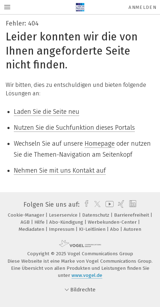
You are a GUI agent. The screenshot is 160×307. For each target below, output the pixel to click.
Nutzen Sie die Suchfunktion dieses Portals (74, 128)
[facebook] (84, 204)
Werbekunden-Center (113, 222)
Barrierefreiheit (132, 215)
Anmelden (142, 7)
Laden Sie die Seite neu (46, 112)
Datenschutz (96, 215)
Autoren (132, 229)
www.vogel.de (87, 275)
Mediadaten (32, 229)
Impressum (62, 229)
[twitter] (95, 204)
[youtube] (108, 204)
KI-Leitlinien (93, 229)
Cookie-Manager (27, 215)
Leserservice (64, 215)
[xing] (120, 204)
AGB (26, 222)
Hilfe (40, 222)
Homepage (100, 143)
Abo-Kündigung (67, 222)
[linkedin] (132, 204)
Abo (115, 229)
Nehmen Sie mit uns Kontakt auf (60, 170)
